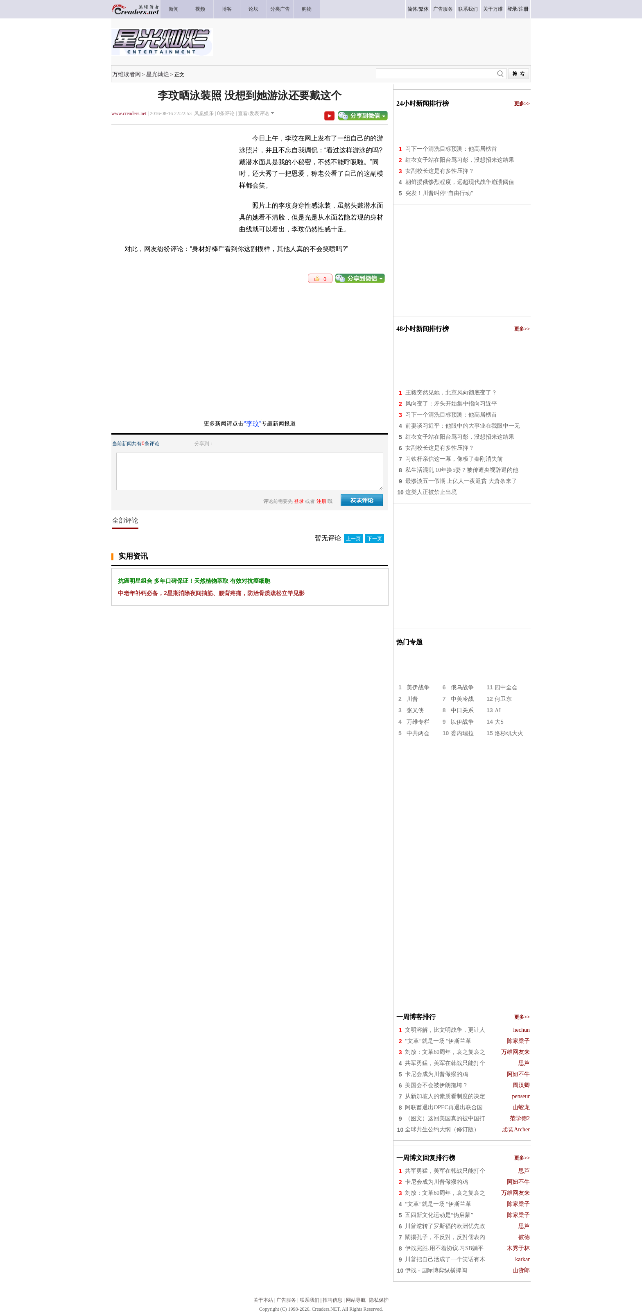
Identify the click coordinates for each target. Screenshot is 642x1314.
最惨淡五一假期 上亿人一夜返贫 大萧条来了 (461, 481)
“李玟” (253, 423)
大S (499, 722)
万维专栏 (418, 722)
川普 (412, 699)
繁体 (424, 9)
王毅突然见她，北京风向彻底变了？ (451, 393)
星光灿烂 (157, 74)
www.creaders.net (129, 113)
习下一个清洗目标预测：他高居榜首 (451, 149)
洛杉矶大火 (509, 733)
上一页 (353, 538)
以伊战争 (462, 722)
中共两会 (418, 733)
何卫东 (503, 699)
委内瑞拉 (462, 733)
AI (498, 710)
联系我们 (309, 1300)
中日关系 (462, 710)
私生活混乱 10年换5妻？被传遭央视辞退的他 (462, 470)
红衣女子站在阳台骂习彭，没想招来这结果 (459, 160)
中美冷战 (462, 699)
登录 (512, 9)
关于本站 (263, 1300)
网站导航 (356, 1300)
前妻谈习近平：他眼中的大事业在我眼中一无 (462, 426)
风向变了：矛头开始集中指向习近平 (451, 404)
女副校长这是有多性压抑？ (439, 171)
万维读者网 (126, 74)
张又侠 (415, 710)
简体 (412, 9)
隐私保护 (379, 1300)
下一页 (374, 538)
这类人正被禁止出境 (431, 492)
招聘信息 (332, 1300)
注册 (524, 9)
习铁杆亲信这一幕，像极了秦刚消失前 (454, 459)
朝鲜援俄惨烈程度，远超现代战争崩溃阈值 (459, 182)
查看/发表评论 (253, 113)
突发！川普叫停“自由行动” (439, 193)
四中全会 (506, 687)
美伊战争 (418, 687)
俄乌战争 (462, 687)
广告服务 (286, 1300)
